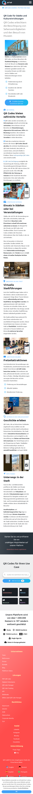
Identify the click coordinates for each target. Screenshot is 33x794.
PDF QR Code (6, 679)
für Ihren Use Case (24, 8)
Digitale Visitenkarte (8, 682)
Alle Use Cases (16, 581)
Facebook (16, 739)
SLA (3, 721)
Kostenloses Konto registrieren (16, 549)
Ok (16, 791)
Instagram (16, 732)
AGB (3, 712)
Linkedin (16, 729)
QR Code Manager (8, 685)
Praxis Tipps (16, 749)
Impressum (5, 705)
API (3, 691)
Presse (4, 661)
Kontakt (4, 664)
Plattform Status (7, 671)
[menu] (30, 2)
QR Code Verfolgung (11, 161)
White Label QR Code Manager (11, 697)
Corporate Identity (8, 718)
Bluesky (16, 735)
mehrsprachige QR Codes (21, 155)
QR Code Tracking (7, 688)
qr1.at (7, 3)
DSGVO (4, 709)
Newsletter (16, 742)
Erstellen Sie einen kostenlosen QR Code (16, 102)
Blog (3, 667)
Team (4, 655)
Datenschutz (6, 715)
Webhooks (5, 694)
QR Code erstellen (11, 8)
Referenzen (6, 658)
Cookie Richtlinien (23, 788)
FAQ (16, 753)
